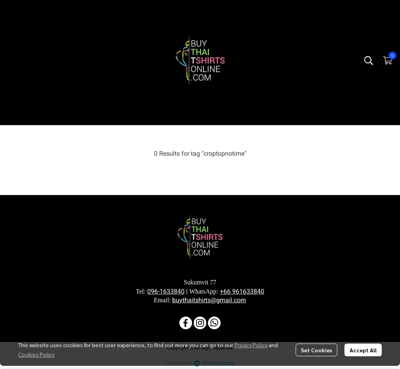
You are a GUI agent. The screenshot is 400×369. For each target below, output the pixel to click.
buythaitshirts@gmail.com (209, 300)
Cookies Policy (36, 354)
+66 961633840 (242, 291)
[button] (368, 60)
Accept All (363, 350)
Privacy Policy (251, 344)
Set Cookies (316, 350)
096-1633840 (166, 291)
